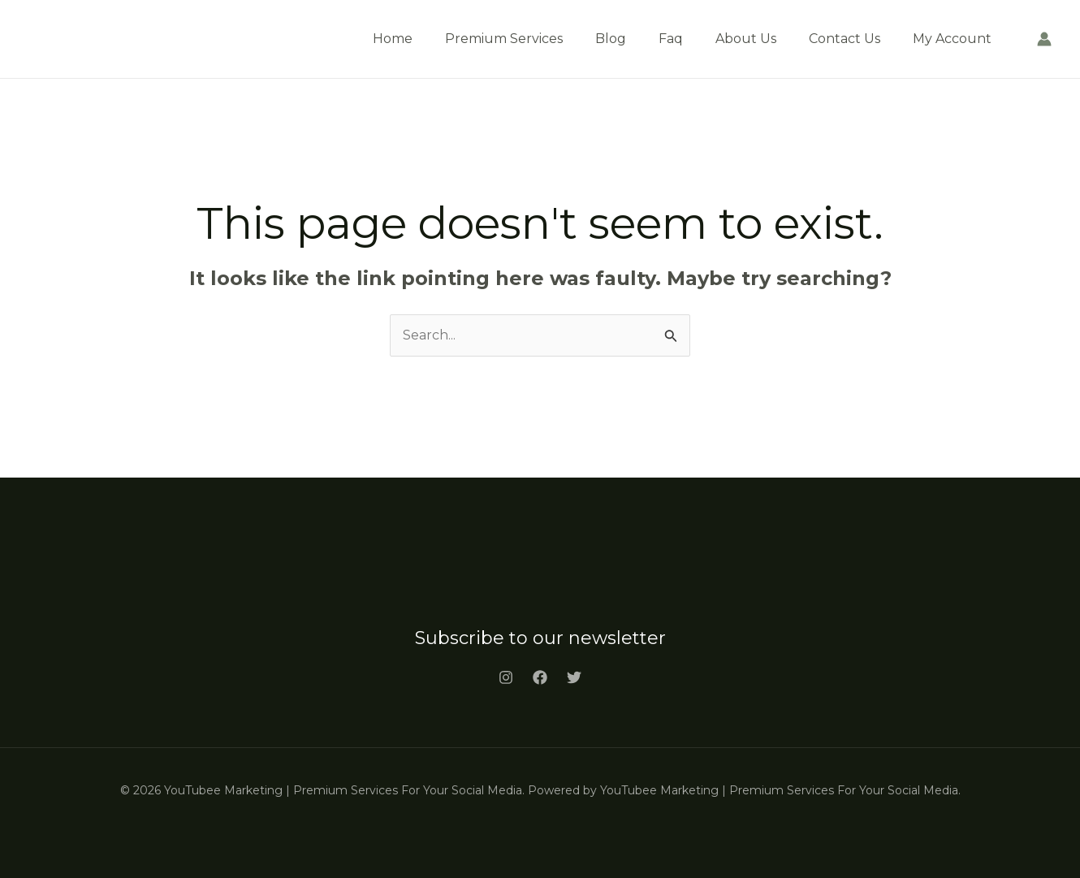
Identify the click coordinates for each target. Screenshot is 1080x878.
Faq (671, 38)
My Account (952, 38)
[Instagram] (506, 677)
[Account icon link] (1044, 39)
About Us (745, 38)
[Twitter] (574, 677)
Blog (610, 38)
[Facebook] (540, 677)
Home (393, 38)
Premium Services (504, 38)
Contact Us (844, 38)
